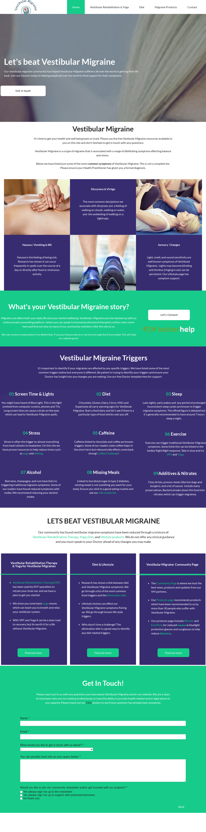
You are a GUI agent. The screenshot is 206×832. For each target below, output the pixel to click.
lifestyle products (112, 537)
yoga (26, 453)
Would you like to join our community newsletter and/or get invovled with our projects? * (73, 787)
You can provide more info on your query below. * (50, 756)
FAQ (89, 702)
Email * (24, 731)
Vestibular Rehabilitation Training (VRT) (36, 582)
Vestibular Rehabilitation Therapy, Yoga (59, 537)
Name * (24, 718)
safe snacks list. (107, 492)
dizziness (165, 633)
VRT (169, 454)
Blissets (189, 620)
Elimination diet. (116, 595)
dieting (38, 453)
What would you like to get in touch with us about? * (52, 745)
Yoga (180, 454)
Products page (165, 599)
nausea (182, 625)
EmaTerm (156, 625)
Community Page (166, 583)
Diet (91, 537)
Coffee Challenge (108, 453)
